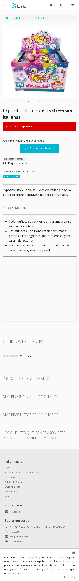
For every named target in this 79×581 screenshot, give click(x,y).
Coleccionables (38, 17)
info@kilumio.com (19, 536)
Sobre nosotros (12, 477)
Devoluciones (11, 491)
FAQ (7, 467)
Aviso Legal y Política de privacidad (22, 472)
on (4, 356)
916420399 (15, 531)
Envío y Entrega (12, 486)
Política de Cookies (14, 482)
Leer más (69, 577)
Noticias (8, 496)
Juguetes (19, 17)
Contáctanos (16, 541)
